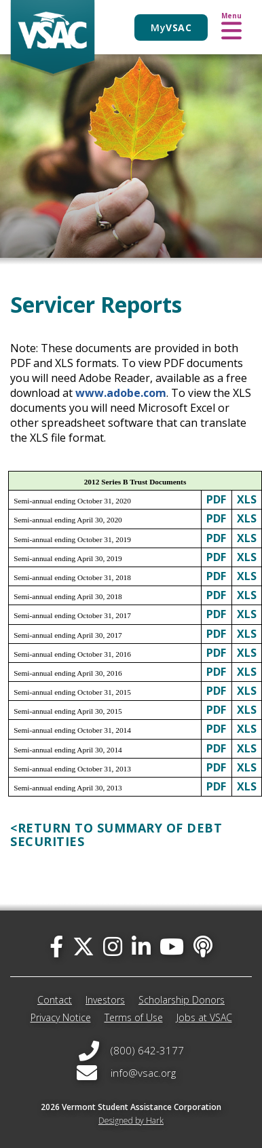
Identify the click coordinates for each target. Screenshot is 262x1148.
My (171, 27)
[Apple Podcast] (202, 946)
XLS (247, 499)
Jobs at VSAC (204, 1017)
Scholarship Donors (181, 999)
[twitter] (83, 946)
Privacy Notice (61, 1017)
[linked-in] (141, 946)
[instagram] (112, 946)
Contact (54, 999)
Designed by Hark (131, 1120)
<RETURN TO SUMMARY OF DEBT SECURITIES (116, 834)
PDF (216, 499)
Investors (105, 999)
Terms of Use (134, 1017)
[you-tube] (172, 946)
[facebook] (56, 946)
